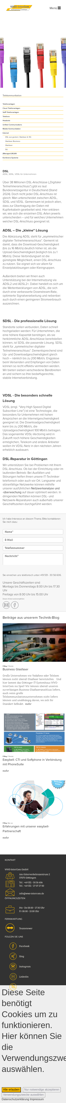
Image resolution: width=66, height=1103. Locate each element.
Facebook (24, 946)
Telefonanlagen (9, 104)
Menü (55, 8)
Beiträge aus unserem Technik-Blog (31, 617)
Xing (21, 956)
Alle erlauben (11, 1089)
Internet (6, 133)
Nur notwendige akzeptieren (41, 1089)
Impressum (37, 1099)
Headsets (6, 121)
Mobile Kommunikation (12, 129)
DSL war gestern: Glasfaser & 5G (18, 137)
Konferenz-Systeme (10, 158)
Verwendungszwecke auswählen (23, 1094)
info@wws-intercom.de (31, 893)
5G (6, 149)
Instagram (25, 966)
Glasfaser (8, 145)
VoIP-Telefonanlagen (11, 112)
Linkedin (24, 976)
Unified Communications (12, 125)
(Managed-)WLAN (10, 154)
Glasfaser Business (12, 141)
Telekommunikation (12, 95)
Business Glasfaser (15, 669)
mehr (28, 703)
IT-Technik (10, 666)
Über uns (10, 823)
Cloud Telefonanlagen (11, 108)
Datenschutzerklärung (15, 1099)
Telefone (6, 116)
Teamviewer (25, 928)
